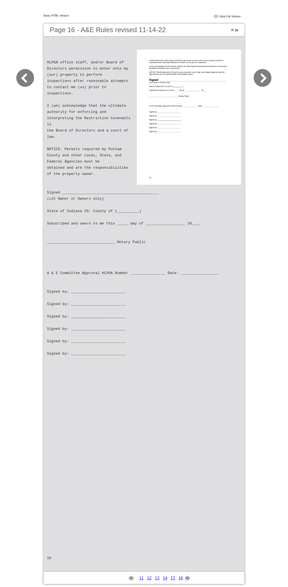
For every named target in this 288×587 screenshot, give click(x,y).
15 (172, 577)
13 (157, 577)
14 (165, 577)
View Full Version (230, 16)
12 (149, 577)
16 (180, 577)
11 (141, 577)
